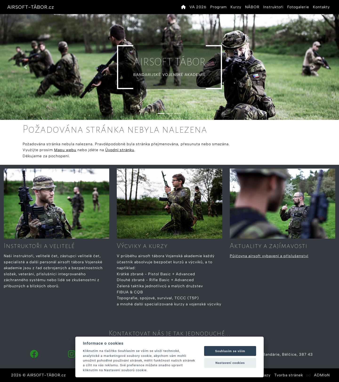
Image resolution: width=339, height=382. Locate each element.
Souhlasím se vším (230, 351)
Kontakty (321, 7)
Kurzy (235, 7)
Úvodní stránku (119, 150)
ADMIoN (322, 375)
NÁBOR (252, 7)
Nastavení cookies (230, 363)
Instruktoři (273, 7)
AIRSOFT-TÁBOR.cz (30, 7)
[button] (25, 67)
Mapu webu (65, 150)
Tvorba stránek (288, 375)
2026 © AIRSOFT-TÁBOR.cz (38, 375)
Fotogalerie (298, 7)
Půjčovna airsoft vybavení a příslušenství (269, 256)
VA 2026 (198, 7)
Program (218, 7)
